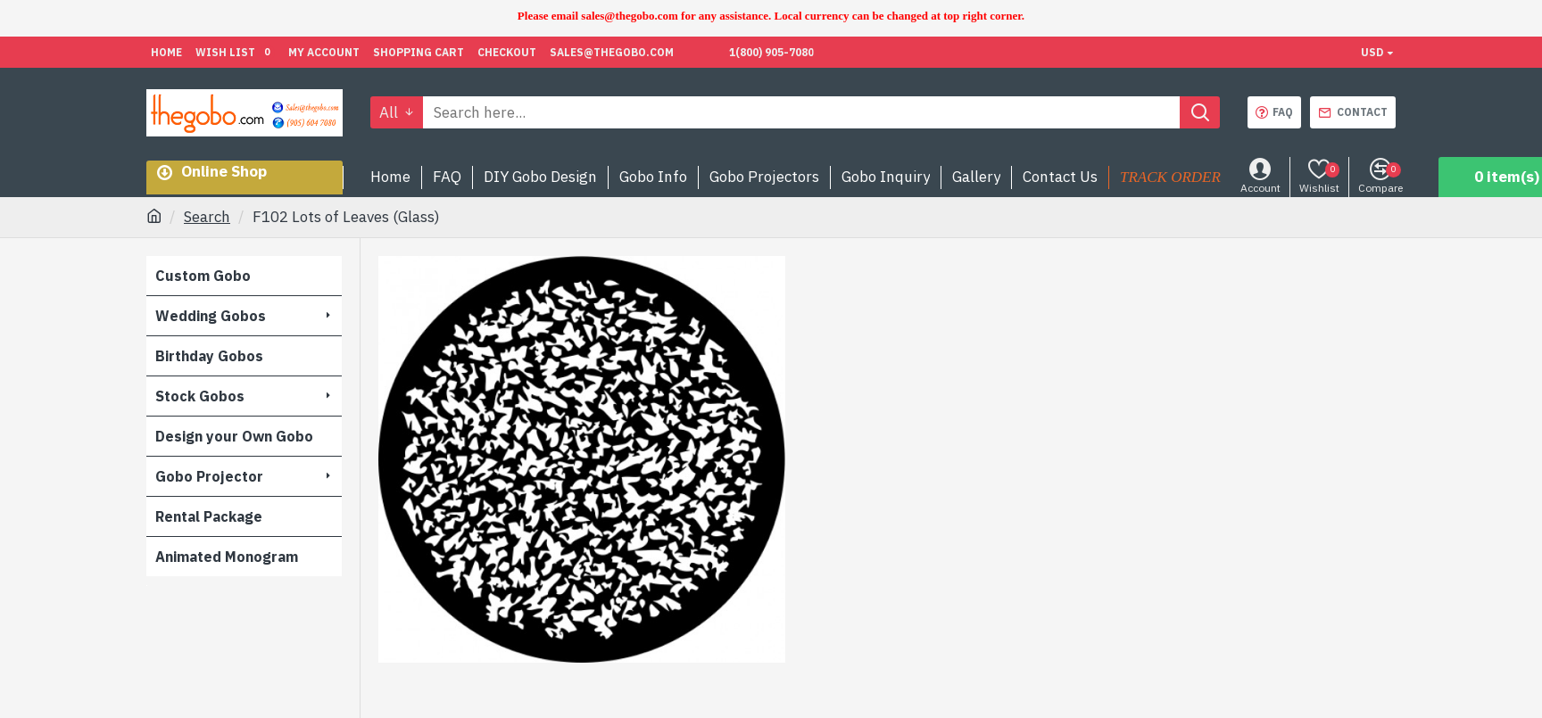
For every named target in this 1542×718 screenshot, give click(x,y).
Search (207, 217)
